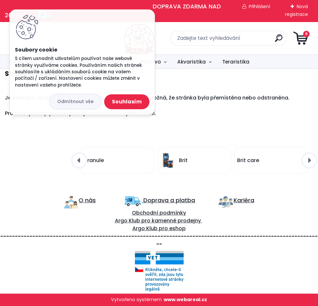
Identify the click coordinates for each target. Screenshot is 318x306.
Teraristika (235, 61)
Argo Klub (127, 220)
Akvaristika (191, 61)
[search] (236, 40)
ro (147, 220)
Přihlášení (259, 6)
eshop (177, 228)
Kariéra (244, 200)
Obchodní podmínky (159, 213)
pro (163, 228)
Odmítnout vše (75, 101)
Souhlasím (127, 101)
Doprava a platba (168, 200)
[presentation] (79, 160)
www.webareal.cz (185, 299)
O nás (87, 200)
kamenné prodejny (175, 220)
